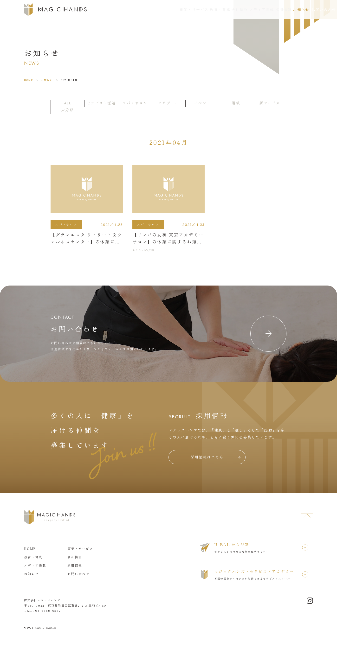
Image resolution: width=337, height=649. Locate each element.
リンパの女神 (145, 250)
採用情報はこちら (207, 456)
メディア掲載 (225, 9)
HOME (28, 80)
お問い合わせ (315, 9)
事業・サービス (139, 9)
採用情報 (253, 9)
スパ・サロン (66, 224)
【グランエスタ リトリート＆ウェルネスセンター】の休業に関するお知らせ (86, 241)
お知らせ (277, 9)
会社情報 (197, 9)
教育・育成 (171, 9)
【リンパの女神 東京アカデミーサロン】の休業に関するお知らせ (168, 241)
